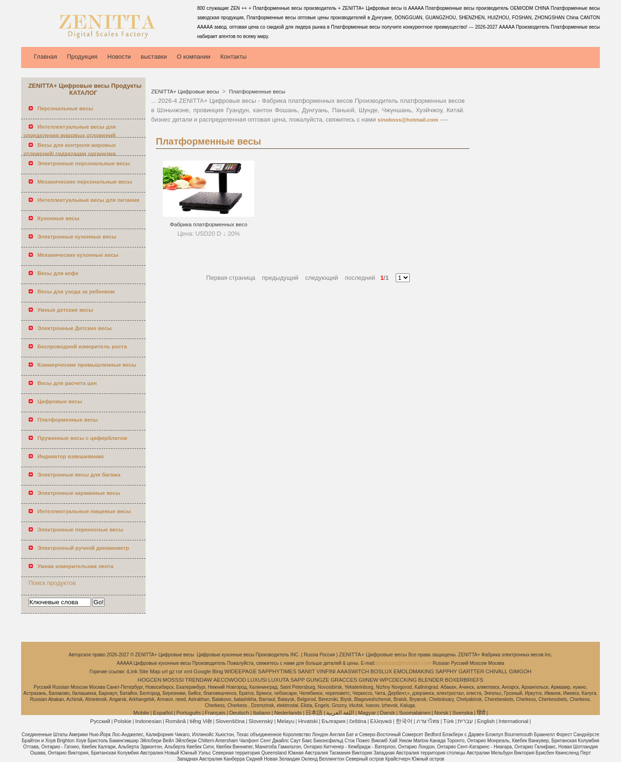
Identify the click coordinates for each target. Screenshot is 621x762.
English (486, 721)
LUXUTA (278, 680)
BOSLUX (381, 671)
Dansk (387, 713)
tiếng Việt (201, 721)
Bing (217, 671)
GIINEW (368, 680)
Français (215, 713)
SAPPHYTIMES (277, 671)
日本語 (314, 713)
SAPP (298, 680)
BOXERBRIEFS (464, 680)
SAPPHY (446, 671)
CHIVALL (496, 671)
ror (179, 671)
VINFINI (326, 671)
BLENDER (431, 680)
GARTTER (471, 671)
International (513, 721)
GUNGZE (317, 680)
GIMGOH (520, 671)
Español (163, 713)
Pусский (100, 721)
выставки (154, 56)
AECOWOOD (230, 680)
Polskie (122, 721)
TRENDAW (198, 680)
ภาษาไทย (427, 721)
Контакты (233, 56)
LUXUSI (257, 680)
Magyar (367, 713)
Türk (448, 721)
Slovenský (260, 721)
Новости (119, 56)
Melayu (285, 721)
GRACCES (343, 680)
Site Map (149, 671)
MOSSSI (173, 680)
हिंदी (481, 713)
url (164, 671)
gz (172, 671)
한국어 (404, 721)
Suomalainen (414, 713)
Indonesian (148, 721)
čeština (357, 721)
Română (176, 721)
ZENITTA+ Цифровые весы (186, 91)
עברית (465, 721)
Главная (45, 56)
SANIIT (306, 671)
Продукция (82, 56)
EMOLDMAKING (413, 671)
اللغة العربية (340, 713)
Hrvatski (308, 721)
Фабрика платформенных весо (208, 224)
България (333, 721)
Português (188, 713)
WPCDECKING (398, 680)
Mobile (141, 713)
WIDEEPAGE (240, 671)
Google (202, 671)
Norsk (441, 713)
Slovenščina (230, 721)
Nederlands (288, 713)
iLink (132, 671)
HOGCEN (149, 680)
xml (188, 671)
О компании (194, 56)
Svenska (462, 713)
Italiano (261, 713)
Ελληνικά (381, 721)
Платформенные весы (256, 91)
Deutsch (239, 713)
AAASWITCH (353, 671)
